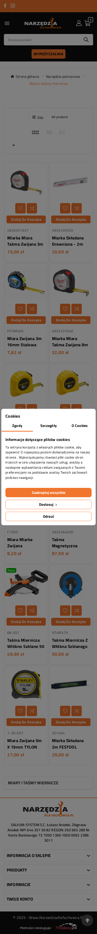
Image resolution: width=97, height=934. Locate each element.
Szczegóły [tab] (48, 425)
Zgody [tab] (17, 425)
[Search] (41, 39)
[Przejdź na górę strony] (87, 920)
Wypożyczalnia (49, 54)
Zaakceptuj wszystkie (48, 492)
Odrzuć (48, 516)
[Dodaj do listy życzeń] (20, 208)
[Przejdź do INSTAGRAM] (12, 5)
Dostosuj (48, 504)
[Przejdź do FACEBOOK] (5, 6)
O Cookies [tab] (80, 425)
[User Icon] (79, 23)
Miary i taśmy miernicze (33, 783)
